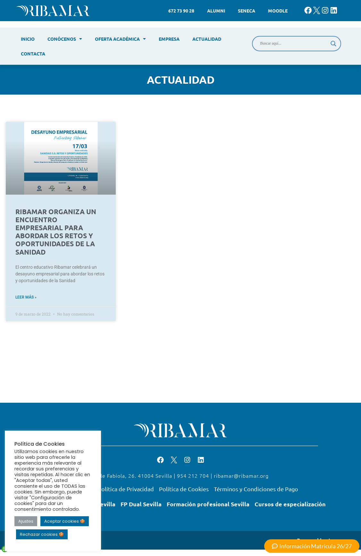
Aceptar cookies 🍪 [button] (64, 521)
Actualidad (206, 39)
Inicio (28, 39)
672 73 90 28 (181, 10)
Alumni (216, 10)
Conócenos (64, 38)
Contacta (33, 53)
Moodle (278, 10)
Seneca (246, 10)
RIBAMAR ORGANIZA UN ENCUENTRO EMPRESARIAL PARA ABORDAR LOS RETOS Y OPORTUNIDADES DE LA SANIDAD (55, 231)
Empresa (169, 39)
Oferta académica (120, 38)
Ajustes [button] (25, 521)
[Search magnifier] (333, 43)
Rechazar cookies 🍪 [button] (42, 534)
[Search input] (293, 43)
